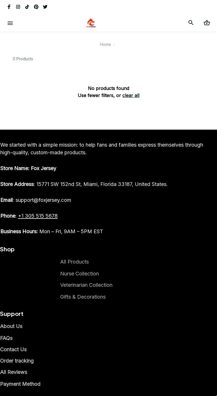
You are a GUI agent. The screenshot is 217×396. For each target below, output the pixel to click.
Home (105, 44)
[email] (35, 200)
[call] (38, 216)
